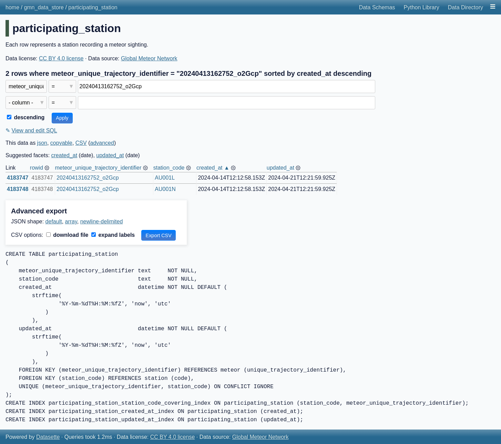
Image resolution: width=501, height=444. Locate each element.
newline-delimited (101, 221)
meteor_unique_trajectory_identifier (98, 168)
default (53, 221)
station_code (169, 168)
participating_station (92, 7)
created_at (64, 155)
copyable (61, 143)
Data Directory (465, 7)
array (71, 221)
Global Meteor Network (149, 58)
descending (25, 117)
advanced (102, 143)
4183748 (17, 189)
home (12, 7)
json (42, 143)
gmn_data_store (44, 7)
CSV (81, 143)
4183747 (17, 178)
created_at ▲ (212, 168)
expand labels (113, 235)
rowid (36, 168)
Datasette (48, 437)
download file (67, 235)
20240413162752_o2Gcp (88, 178)
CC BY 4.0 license (61, 58)
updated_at (110, 155)
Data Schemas (377, 7)
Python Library (421, 7)
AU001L (165, 178)
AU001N (165, 189)
